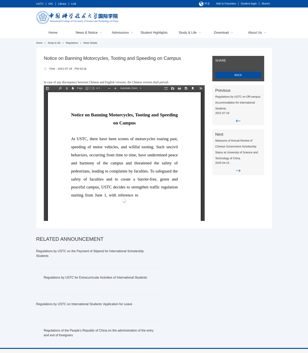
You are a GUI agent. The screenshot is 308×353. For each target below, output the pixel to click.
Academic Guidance (202, 314)
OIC (50, 4)
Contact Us (47, 314)
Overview (45, 309)
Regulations (72, 43)
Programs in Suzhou (96, 319)
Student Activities (200, 329)
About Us (255, 33)
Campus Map (198, 324)
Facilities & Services (202, 319)
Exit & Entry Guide (201, 309)
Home (53, 33)
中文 (207, 3)
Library (62, 4)
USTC (40, 4)
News (65, 309)
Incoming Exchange (167, 314)
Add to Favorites (226, 4)
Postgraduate (92, 314)
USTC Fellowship (95, 329)
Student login (249, 4)
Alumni (265, 4)
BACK (241, 75)
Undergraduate (93, 309)
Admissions (120, 33)
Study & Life (188, 33)
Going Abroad (163, 309)
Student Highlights (154, 33)
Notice (66, 314)
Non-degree (91, 324)
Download (221, 33)
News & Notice (86, 33)
